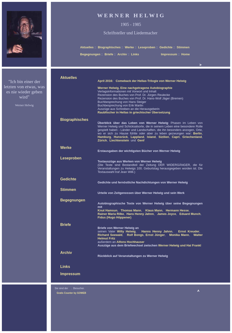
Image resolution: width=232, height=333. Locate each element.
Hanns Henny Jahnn (156, 231)
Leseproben (146, 47)
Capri (175, 137)
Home (185, 54)
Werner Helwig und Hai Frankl (179, 245)
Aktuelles (87, 47)
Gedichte (165, 47)
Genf (140, 140)
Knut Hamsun (107, 210)
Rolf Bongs (135, 235)
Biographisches (109, 47)
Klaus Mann (153, 210)
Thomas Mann (131, 210)
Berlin (197, 133)
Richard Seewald (110, 235)
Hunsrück (121, 137)
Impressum (169, 54)
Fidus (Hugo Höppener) (114, 217)
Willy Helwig (126, 231)
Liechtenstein (119, 140)
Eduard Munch (189, 214)
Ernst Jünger (155, 235)
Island (151, 137)
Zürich (102, 140)
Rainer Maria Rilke (111, 214)
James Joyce (166, 214)
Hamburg (104, 137)
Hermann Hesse (177, 210)
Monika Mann (179, 235)
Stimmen (183, 47)
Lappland (137, 137)
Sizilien (163, 137)
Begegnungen (90, 54)
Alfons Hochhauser (130, 242)
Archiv (122, 54)
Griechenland (192, 137)
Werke (129, 47)
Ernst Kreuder (188, 231)
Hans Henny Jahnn (140, 214)
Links (135, 54)
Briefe (109, 54)
